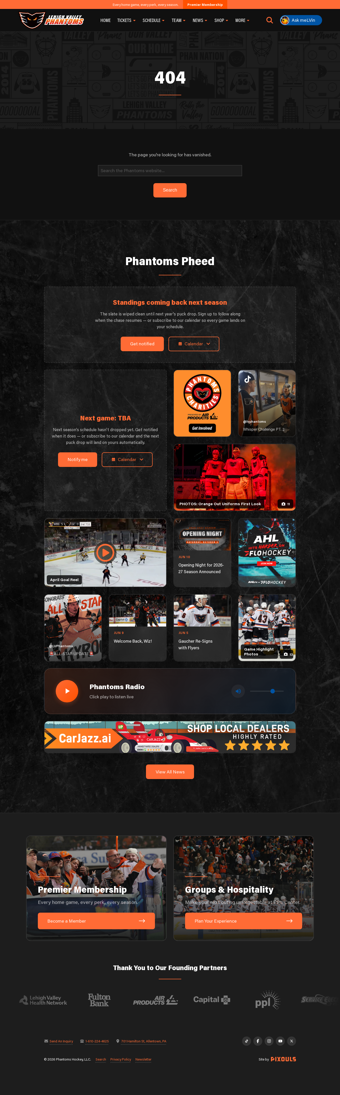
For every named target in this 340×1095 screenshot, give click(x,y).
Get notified (142, 344)
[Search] (170, 170)
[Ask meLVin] (301, 20)
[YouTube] (280, 1041)
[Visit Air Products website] (161, 1000)
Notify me (77, 459)
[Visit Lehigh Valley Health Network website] (49, 1000)
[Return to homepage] (51, 20)
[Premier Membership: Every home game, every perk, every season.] (96, 888)
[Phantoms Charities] (202, 403)
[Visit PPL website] (274, 1000)
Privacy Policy (120, 1059)
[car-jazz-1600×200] (170, 736)
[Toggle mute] (238, 691)
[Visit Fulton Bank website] (105, 1000)
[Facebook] (257, 1041)
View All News (170, 772)
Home (105, 20)
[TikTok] (246, 1041)
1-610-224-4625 (97, 1041)
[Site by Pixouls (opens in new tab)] (283, 1059)
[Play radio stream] (67, 691)
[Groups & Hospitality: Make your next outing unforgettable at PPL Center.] (243, 888)
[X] (291, 1041)
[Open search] (269, 20)
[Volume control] (267, 691)
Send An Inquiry (61, 1041)
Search (101, 1059)
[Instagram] (269, 1041)
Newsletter (143, 1059)
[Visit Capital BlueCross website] (217, 1000)
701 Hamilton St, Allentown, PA (143, 1041)
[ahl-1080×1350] (267, 553)
